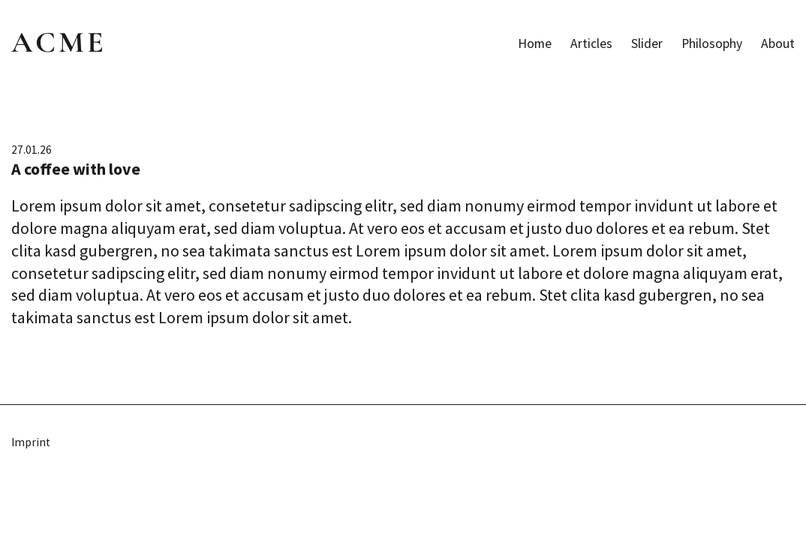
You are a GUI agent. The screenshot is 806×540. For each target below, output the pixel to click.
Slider (647, 43)
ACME (59, 42)
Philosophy (711, 43)
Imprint (30, 442)
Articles (591, 43)
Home (535, 43)
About (778, 43)
